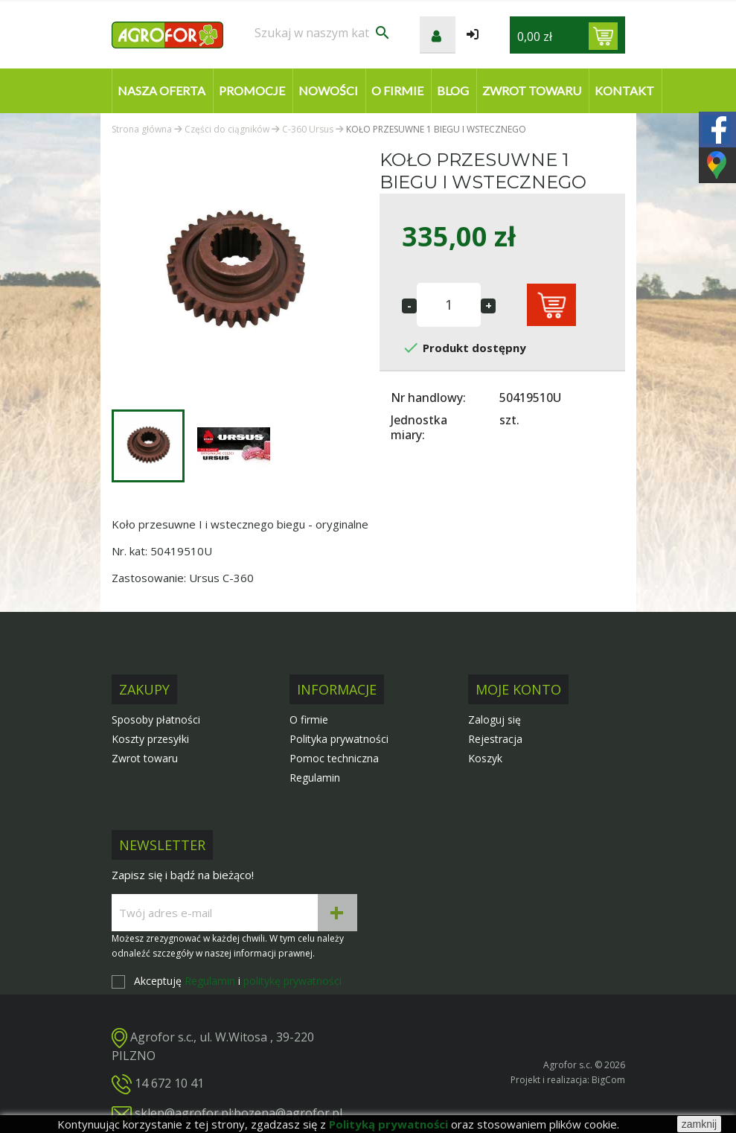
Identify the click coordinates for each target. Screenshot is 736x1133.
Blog (453, 90)
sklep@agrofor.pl (183, 1113)
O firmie (397, 90)
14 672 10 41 (169, 1083)
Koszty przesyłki (150, 739)
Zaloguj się (494, 719)
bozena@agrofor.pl (288, 1113)
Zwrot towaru (531, 90)
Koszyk (485, 758)
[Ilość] (449, 305)
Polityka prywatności (338, 739)
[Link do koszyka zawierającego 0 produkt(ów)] (603, 36)
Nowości (328, 90)
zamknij (699, 1124)
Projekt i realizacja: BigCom (568, 1079)
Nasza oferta (161, 90)
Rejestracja (495, 739)
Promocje (252, 90)
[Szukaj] (323, 32)
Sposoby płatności (156, 719)
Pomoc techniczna (334, 758)
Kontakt (624, 90)
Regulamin (314, 777)
